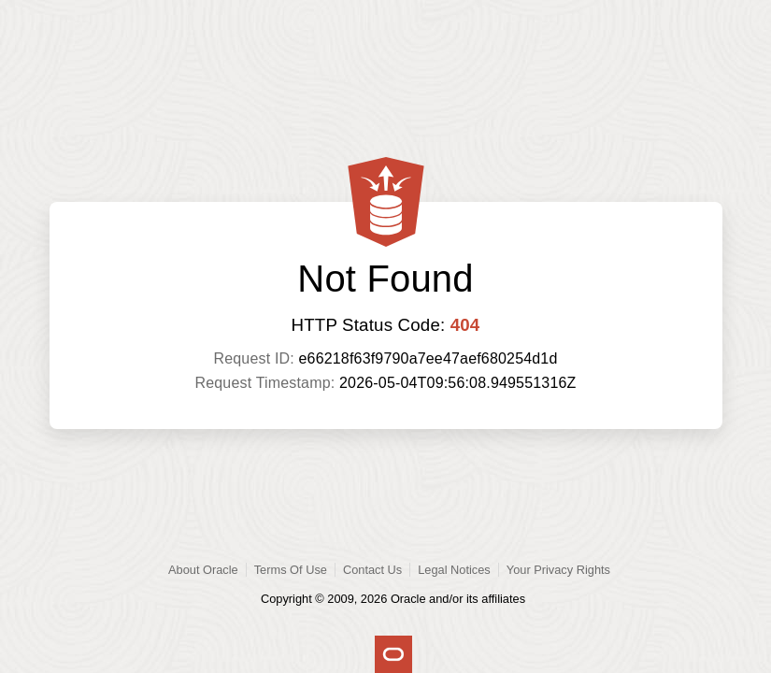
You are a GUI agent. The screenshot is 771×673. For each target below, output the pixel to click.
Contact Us (372, 570)
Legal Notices (454, 570)
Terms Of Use (290, 570)
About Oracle (203, 570)
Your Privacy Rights (558, 570)
